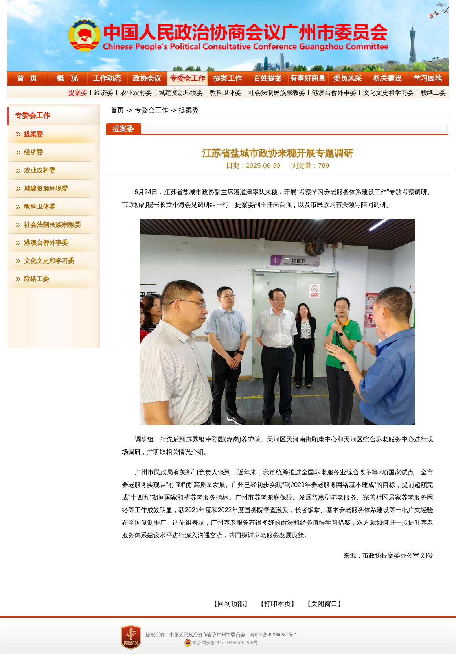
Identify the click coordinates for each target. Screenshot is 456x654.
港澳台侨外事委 (334, 92)
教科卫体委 (225, 92)
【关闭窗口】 (324, 604)
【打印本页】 (277, 604)
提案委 (77, 92)
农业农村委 (136, 92)
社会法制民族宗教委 (276, 92)
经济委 (103, 92)
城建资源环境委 (181, 92)
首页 (117, 110)
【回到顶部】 (231, 604)
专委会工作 (32, 115)
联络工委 (433, 92)
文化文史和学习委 (388, 92)
